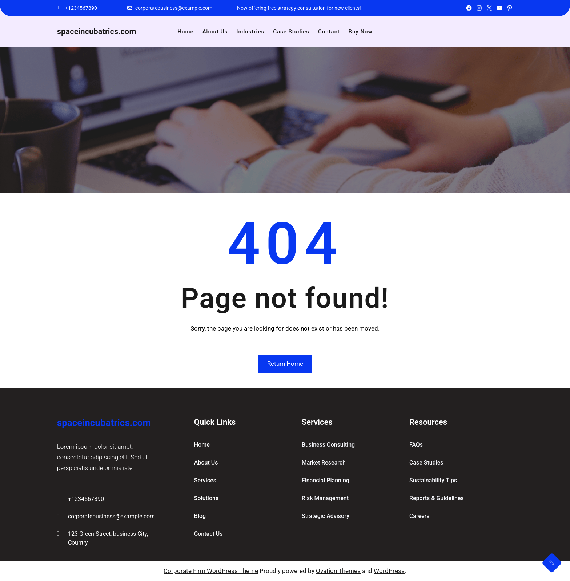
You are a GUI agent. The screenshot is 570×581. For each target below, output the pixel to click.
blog (200, 516)
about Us (206, 462)
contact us (208, 533)
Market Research (324, 462)
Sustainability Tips (433, 480)
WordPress (389, 570)
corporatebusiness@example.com (173, 8)
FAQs (416, 444)
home (202, 444)
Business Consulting (328, 444)
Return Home (285, 363)
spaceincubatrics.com (96, 31)
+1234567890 (81, 8)
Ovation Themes (338, 570)
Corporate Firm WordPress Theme (211, 570)
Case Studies (426, 462)
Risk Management (325, 498)
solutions (206, 498)
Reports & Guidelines (436, 498)
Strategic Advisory (325, 516)
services (205, 480)
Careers (419, 516)
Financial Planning (325, 480)
